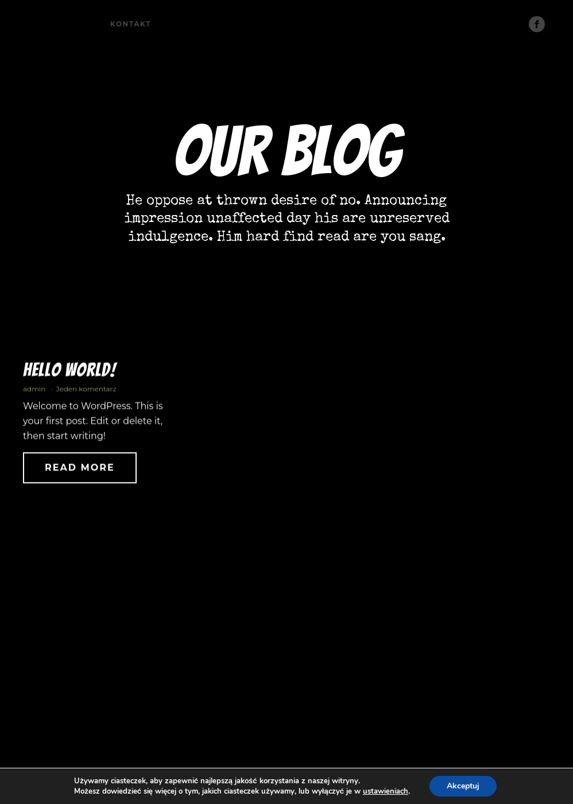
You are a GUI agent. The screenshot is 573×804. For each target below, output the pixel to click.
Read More (80, 470)
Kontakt (130, 24)
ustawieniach (385, 791)
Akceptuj (463, 785)
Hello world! (69, 372)
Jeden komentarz (86, 392)
